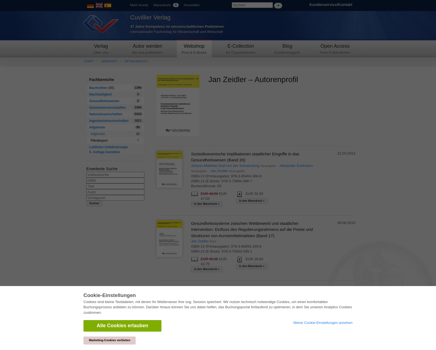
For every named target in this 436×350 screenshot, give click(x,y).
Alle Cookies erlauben (122, 325)
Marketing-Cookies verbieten (109, 340)
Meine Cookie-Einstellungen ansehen (323, 323)
